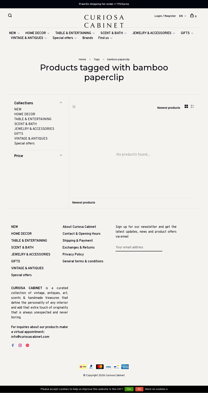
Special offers (63, 40)
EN (181, 16)
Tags (97, 61)
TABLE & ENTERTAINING (73, 35)
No (139, 389)
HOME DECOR (35, 35)
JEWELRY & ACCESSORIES (151, 35)
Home (82, 61)
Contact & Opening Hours (82, 236)
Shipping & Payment (78, 243)
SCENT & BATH (112, 35)
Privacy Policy (73, 256)
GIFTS (185, 35)
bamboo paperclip (118, 61)
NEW (12, 35)
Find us (103, 40)
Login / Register (165, 16)
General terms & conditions (83, 263)
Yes (129, 389)
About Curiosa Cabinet (79, 229)
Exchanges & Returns (79, 250)
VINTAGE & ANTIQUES (27, 40)
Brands (87, 40)
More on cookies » (156, 389)
